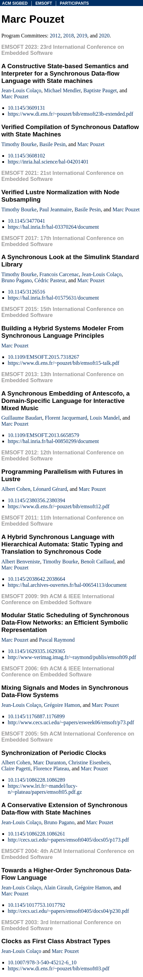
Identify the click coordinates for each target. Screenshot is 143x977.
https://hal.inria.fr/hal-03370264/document (53, 227)
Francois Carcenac (59, 274)
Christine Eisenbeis (89, 762)
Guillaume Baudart (21, 418)
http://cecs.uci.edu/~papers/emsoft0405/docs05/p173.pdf (68, 840)
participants (74, 3)
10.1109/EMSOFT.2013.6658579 (43, 435)
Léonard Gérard (50, 489)
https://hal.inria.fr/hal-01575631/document (53, 298)
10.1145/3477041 (26, 221)
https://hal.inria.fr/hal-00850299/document (53, 441)
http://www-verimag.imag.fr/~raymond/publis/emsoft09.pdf (72, 657)
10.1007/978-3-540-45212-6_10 (42, 962)
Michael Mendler (62, 90)
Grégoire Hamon (62, 705)
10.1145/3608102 (26, 155)
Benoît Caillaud (97, 561)
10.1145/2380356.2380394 (36, 500)
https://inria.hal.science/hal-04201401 (48, 162)
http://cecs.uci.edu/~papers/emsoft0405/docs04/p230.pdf (68, 911)
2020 (104, 35)
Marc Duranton (49, 762)
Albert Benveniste (20, 561)
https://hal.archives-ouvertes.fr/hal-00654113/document (67, 585)
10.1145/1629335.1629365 (36, 651)
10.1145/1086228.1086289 (36, 780)
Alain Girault (58, 887)
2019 (82, 35)
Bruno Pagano (16, 280)
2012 (55, 35)
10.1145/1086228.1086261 (36, 834)
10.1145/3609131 (26, 108)
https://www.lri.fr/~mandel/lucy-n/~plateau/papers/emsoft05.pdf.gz (45, 789)
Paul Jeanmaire (55, 209)
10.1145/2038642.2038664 (36, 579)
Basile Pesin (52, 144)
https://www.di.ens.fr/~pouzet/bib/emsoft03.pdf (58, 968)
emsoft (43, 3)
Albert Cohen (15, 489)
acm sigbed (15, 3)
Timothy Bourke (19, 144)
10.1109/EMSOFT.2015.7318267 (43, 357)
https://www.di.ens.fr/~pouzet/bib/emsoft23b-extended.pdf (70, 114)
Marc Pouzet (14, 96)
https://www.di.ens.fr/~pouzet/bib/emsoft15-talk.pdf (63, 363)
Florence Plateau (51, 768)
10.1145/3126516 (26, 292)
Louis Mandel (105, 418)
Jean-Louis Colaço (21, 90)
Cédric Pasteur (49, 280)
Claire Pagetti (16, 768)
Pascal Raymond (57, 640)
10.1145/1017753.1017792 (36, 905)
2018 (68, 35)
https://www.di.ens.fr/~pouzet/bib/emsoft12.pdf (58, 506)
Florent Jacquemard (66, 418)
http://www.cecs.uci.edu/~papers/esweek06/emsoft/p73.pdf (71, 722)
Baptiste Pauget (100, 90)
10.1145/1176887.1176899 (36, 716)
